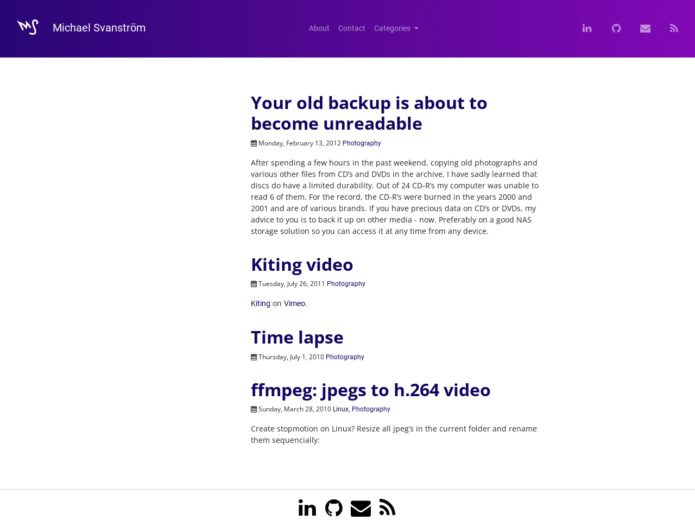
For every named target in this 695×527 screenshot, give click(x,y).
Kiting (260, 303)
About (319, 28)
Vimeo (294, 303)
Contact (351, 28)
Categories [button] (393, 28)
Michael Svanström (76, 28)
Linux (341, 409)
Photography (362, 143)
